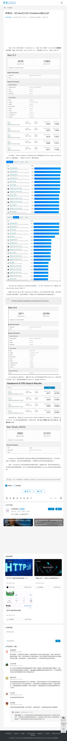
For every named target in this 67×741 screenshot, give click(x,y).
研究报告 (18, 485)
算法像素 (12, 702)
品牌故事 (38, 17)
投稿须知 (40, 733)
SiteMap (32, 735)
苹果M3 (10, 485)
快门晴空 (12, 693)
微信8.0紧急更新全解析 (14, 610)
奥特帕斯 (55, 738)
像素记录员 (13, 677)
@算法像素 (18, 715)
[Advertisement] (33, 33)
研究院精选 (8, 17)
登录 (8, 641)
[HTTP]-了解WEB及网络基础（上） (18, 578)
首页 (4, 7)
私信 (58, 509)
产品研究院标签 (31, 733)
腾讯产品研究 (10, 593)
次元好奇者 (13, 663)
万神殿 (22, 733)
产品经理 (15, 733)
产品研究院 (32, 17)
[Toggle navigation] (62, 2)
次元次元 (17, 712)
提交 (58, 641)
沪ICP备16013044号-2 (40, 738)
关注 (51, 509)
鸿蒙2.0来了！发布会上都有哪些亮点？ (48, 578)
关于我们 (47, 733)
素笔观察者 (13, 650)
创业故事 (38, 561)
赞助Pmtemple (56, 733)
